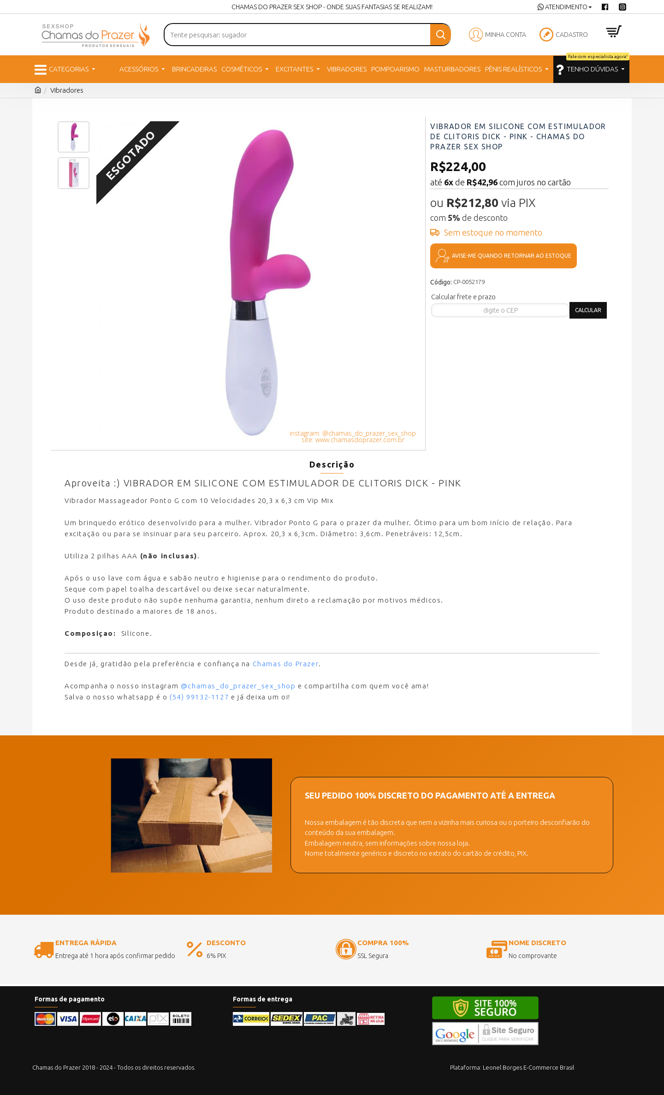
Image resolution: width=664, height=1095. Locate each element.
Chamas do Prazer (286, 664)
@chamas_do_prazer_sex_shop (238, 686)
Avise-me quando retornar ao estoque (511, 256)
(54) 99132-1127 (199, 697)
